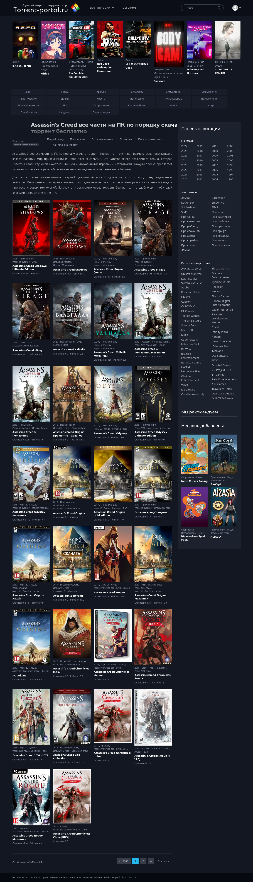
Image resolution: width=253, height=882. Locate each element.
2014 (199, 170)
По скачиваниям (102, 139)
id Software (188, 389)
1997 (230, 174)
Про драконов (190, 231)
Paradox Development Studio (220, 318)
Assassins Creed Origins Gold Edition (109, 513)
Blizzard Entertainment (190, 355)
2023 (96, 258)
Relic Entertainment (224, 379)
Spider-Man (188, 207)
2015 (96, 745)
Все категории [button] (100, 7)
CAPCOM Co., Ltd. (192, 306)
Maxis (185, 334)
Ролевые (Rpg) (60, 344)
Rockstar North (190, 292)
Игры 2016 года (68, 661)
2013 (199, 174)
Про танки (188, 216)
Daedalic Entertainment (221, 275)
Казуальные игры (220, 532)
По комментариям (150, 139)
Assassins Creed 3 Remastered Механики (149, 350)
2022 (184, 170)
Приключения (50, 65)
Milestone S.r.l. (190, 344)
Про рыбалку (189, 226)
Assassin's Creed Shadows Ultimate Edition (30, 267)
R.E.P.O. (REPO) (22, 66)
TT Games (218, 374)
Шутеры (23, 828)
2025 (15, 258)
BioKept (216, 484)
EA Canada (188, 311)
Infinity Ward (220, 332)
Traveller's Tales (222, 389)
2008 (215, 160)
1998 (230, 170)
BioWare (186, 349)
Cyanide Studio (221, 282)
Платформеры (189, 532)
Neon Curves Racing (194, 481)
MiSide (45, 73)
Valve (184, 384)
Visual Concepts (222, 341)
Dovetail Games (222, 365)
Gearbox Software (223, 393)
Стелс (22, 342)
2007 (215, 165)
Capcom (186, 301)
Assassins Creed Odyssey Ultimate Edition (150, 433)
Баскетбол (188, 202)
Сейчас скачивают (65, 144)
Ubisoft (185, 297)
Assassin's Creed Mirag (27, 350)
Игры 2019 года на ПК (146, 344)
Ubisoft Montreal (40, 507)
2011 (215, 146)
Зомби (185, 197)
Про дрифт (188, 235)
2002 (230, 151)
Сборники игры (39, 750)
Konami (216, 336)
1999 (230, 165)
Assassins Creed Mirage (149, 269)
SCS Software (220, 355)
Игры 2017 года (61, 505)
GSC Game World (192, 269)
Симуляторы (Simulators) (77, 67)
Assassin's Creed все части (26, 345)
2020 (56, 341)
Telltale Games (190, 315)
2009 (215, 155)
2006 (215, 170)
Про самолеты (221, 245)
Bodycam (159, 81)
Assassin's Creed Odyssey (110, 433)
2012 (199, 179)
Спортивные (188, 477)
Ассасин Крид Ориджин (151, 512)
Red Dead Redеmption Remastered (104, 67)
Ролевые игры (218, 480)
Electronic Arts (221, 268)
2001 (230, 155)
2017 (56, 502)
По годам (126, 139)
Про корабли (189, 240)
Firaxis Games (220, 296)
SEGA (215, 360)
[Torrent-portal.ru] (47, 7)
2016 (56, 661)
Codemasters (189, 339)
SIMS (184, 212)
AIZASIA (216, 536)
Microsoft (187, 330)
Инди (44, 69)
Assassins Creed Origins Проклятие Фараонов (68, 433)
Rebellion (217, 286)
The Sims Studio (191, 320)
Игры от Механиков (63, 265)
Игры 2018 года (61, 428)
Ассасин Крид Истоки (68, 595)
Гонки (199, 65)
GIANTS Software (222, 398)
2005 (215, 174)
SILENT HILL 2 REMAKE (223, 71)
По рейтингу (55, 139)
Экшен (17, 62)
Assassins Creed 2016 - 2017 (30, 755)
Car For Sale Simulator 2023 (78, 75)
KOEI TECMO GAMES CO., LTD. (191, 280)
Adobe (185, 287)
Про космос (188, 245)
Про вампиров (190, 221)
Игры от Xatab (39, 428)
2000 (230, 160)
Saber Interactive (222, 309)
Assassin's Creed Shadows (70, 269)
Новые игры (26, 424)
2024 (184, 160)
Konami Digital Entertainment (221, 303)
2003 (230, 146)
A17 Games (219, 384)
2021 (184, 174)
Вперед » (164, 861)
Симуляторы (49, 62)
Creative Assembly (192, 394)
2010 (215, 151)
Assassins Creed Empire (109, 592)
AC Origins (19, 675)
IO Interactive (220, 346)
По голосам (77, 139)
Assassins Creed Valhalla (69, 349)
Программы (129, 7)
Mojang (216, 291)
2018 (56, 424)
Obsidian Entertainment (190, 378)
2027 (184, 146)
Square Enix (188, 325)
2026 (184, 151)
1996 (230, 179)
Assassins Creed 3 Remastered (24, 433)
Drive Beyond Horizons (195, 71)
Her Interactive (190, 371)
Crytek (216, 327)
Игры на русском (22, 261)
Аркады (82, 661)
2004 (215, 179)
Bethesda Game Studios (191, 364)
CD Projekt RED (221, 370)
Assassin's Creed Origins (69, 513)
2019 (137, 341)
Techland (217, 351)
